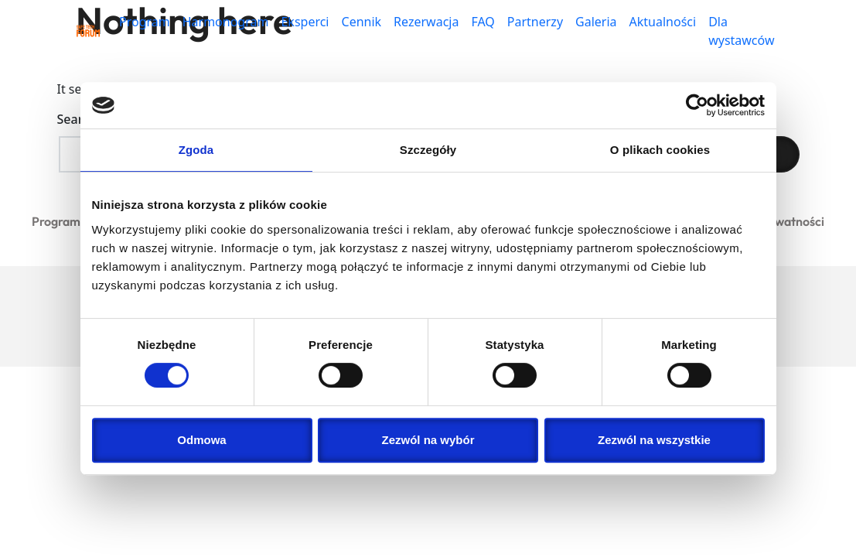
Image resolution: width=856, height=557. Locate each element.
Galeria (596, 21)
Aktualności (663, 21)
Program (144, 21)
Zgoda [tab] (196, 149)
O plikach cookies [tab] (660, 149)
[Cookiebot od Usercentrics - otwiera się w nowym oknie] (697, 105)
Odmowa (201, 439)
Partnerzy (535, 21)
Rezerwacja (426, 21)
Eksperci (305, 21)
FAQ (482, 21)
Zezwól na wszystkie (654, 439)
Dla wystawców (741, 31)
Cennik (362, 21)
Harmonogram (225, 21)
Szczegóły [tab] (428, 149)
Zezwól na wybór (427, 439)
